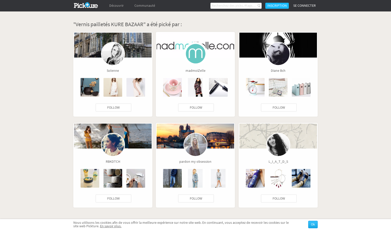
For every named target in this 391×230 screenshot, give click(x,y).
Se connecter (304, 5)
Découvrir (116, 5)
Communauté (144, 5)
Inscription (277, 5)
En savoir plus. (110, 226)
